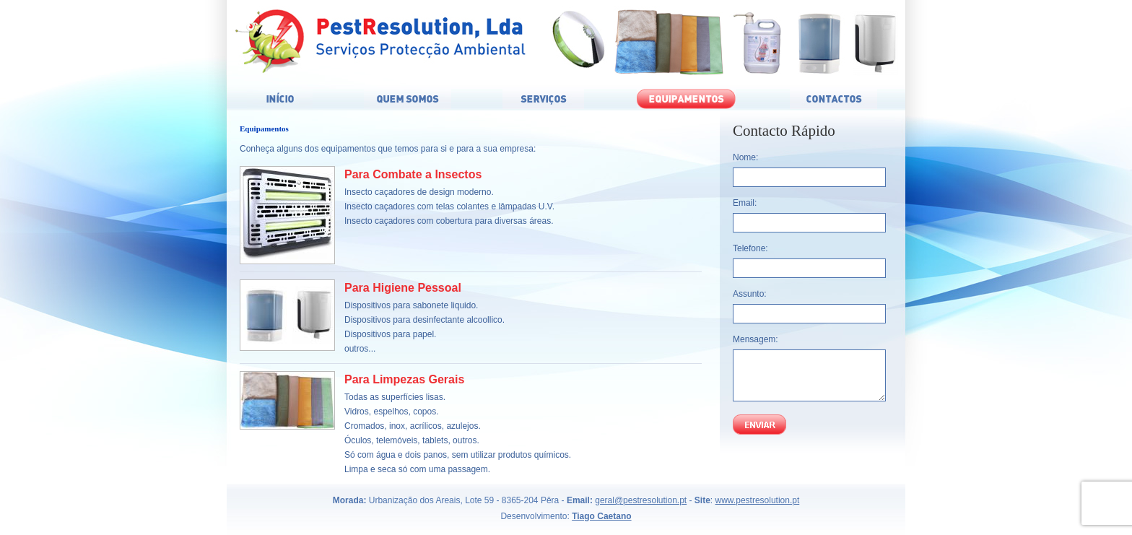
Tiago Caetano (601, 516)
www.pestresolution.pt (757, 500)
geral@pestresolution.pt (641, 500)
